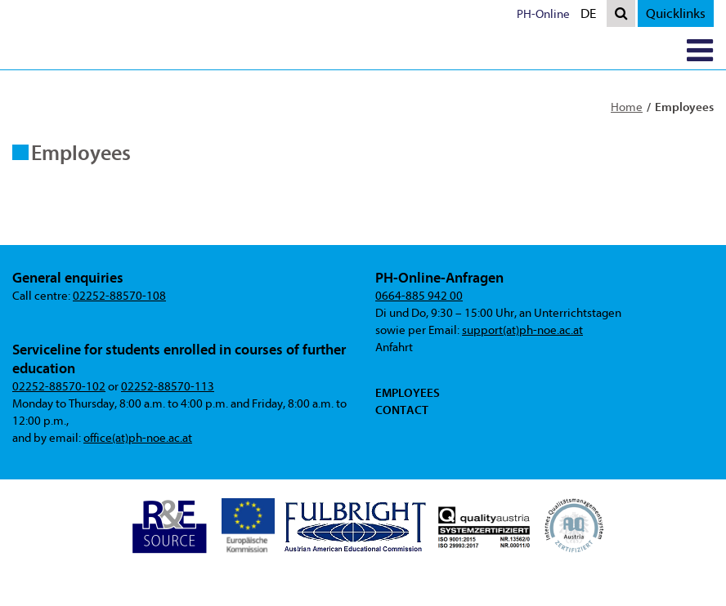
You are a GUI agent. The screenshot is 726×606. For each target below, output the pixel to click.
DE (592, 15)
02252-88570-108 (119, 296)
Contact (401, 410)
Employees (407, 392)
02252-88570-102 (58, 387)
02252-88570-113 (167, 387)
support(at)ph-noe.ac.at (522, 330)
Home (627, 107)
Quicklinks (676, 13)
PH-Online (543, 14)
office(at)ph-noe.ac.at (137, 438)
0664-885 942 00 (419, 296)
